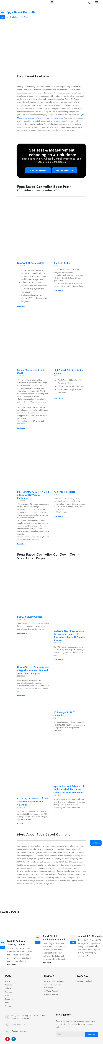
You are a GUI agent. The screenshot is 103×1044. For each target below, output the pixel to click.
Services (8, 992)
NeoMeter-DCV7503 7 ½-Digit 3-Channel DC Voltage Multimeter (33, 495)
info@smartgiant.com (19, 1031)
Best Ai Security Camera (29, 617)
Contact (8, 1006)
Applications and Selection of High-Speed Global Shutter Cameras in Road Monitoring (68, 789)
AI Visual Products (51, 991)
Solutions (8, 988)
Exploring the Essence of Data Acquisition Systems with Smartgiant (32, 801)
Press (26, 17)
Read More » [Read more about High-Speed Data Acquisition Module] (58, 398)
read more (12, 964)
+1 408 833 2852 (18, 1024)
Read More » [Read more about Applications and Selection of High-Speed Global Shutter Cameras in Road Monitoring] (58, 812)
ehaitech (15, 17)
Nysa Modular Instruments (54, 981)
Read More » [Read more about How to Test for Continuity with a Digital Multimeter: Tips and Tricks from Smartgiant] (22, 695)
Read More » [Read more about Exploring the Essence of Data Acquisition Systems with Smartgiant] (22, 824)
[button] (52, 2)
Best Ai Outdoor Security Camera (16, 942)
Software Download (84, 981)
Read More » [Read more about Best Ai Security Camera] (22, 633)
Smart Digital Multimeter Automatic (54, 937)
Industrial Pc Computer (90, 936)
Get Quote (95, 842)
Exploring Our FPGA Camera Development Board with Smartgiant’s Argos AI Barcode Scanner (69, 635)
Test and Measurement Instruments (49, 117)
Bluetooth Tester (61, 263)
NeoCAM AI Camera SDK (30, 263)
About (7, 995)
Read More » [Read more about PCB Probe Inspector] (58, 516)
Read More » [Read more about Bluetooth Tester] (58, 290)
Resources (9, 999)
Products (8, 985)
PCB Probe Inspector (64, 492)
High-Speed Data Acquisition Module (68, 371)
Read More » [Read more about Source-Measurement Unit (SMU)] (22, 428)
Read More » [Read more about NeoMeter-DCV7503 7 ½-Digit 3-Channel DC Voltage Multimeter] (22, 544)
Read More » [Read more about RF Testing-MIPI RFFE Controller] (58, 735)
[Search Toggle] (89, 2)
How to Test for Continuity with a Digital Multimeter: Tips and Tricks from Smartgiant (33, 670)
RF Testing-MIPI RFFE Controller (64, 714)
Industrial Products (51, 994)
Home (7, 981)
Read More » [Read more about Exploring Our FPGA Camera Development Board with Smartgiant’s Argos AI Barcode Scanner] (58, 659)
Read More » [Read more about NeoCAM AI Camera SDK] (22, 306)
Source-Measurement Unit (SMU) (30, 371)
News (7, 1002)
